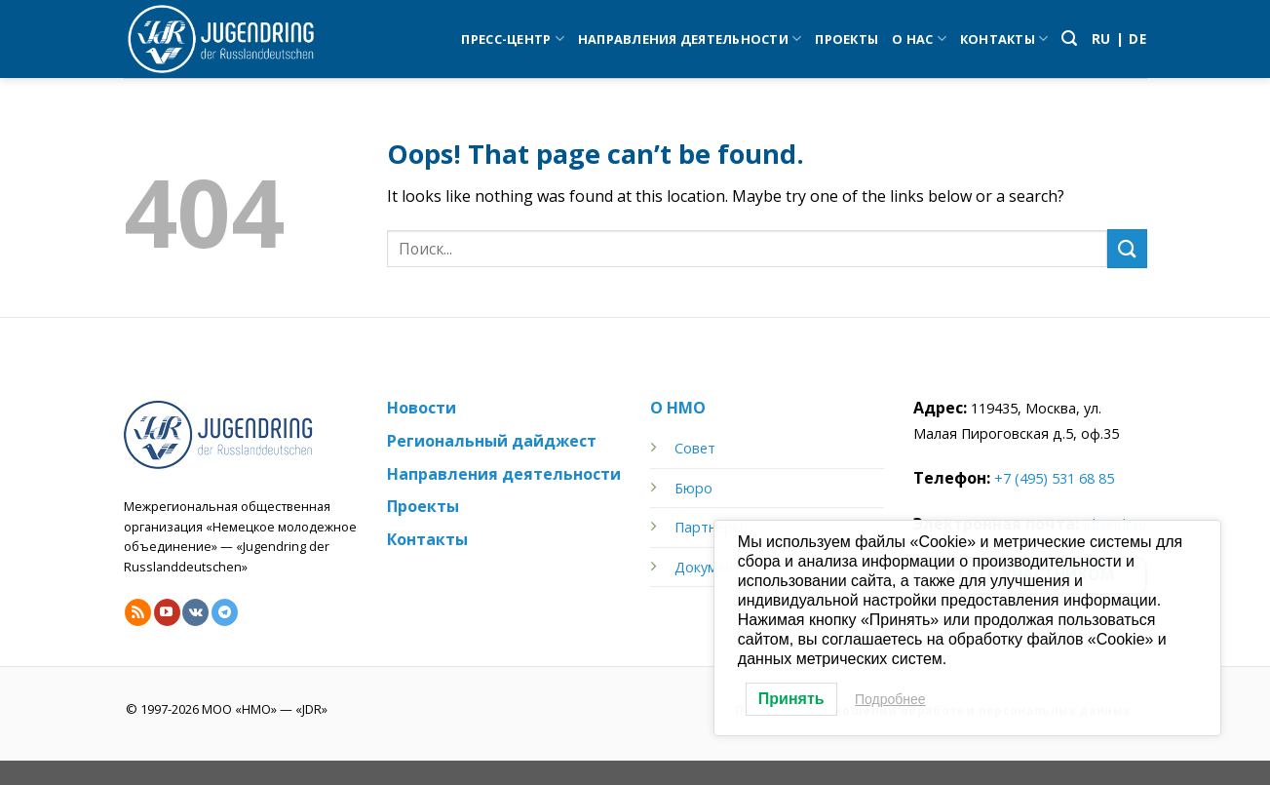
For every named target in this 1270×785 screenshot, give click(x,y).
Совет (694, 448)
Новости (421, 407)
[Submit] (1126, 248)
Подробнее (890, 699)
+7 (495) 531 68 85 (1054, 478)
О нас (919, 38)
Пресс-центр (512, 38)
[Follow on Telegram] (225, 612)
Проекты (846, 39)
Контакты (1004, 38)
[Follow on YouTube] (167, 612)
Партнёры (708, 527)
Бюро (693, 488)
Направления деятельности (690, 38)
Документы (712, 567)
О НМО (678, 407)
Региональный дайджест (492, 440)
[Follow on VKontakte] (195, 612)
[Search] (1069, 39)
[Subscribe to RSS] (138, 612)
